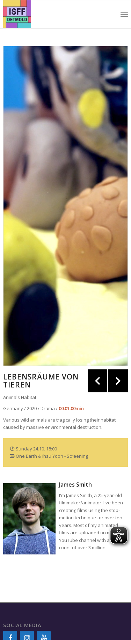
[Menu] (124, 14)
